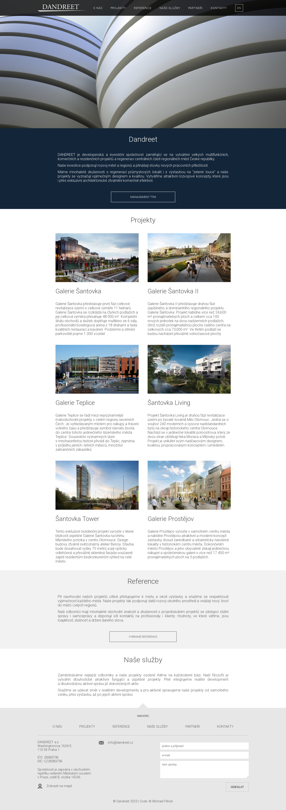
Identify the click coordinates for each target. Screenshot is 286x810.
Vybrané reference (143, 636)
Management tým (143, 197)
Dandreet (123, 801)
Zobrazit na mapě (59, 786)
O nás (97, 8)
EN (239, 8)
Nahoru (143, 716)
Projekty (118, 8)
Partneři (195, 8)
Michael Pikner (162, 801)
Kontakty (219, 8)
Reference (142, 8)
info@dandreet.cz (120, 743)
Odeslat (237, 787)
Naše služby (170, 8)
